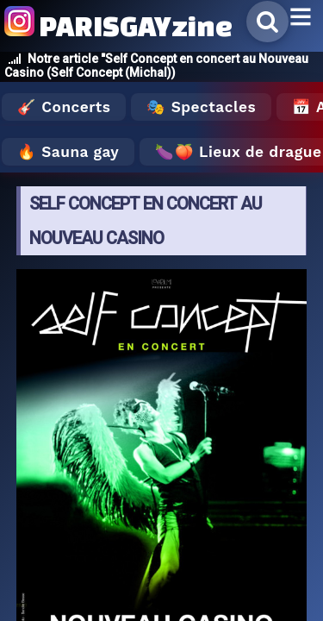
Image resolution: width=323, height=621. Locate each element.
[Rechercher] (267, 21)
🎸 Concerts (63, 107)
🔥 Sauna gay (68, 151)
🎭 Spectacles (201, 107)
